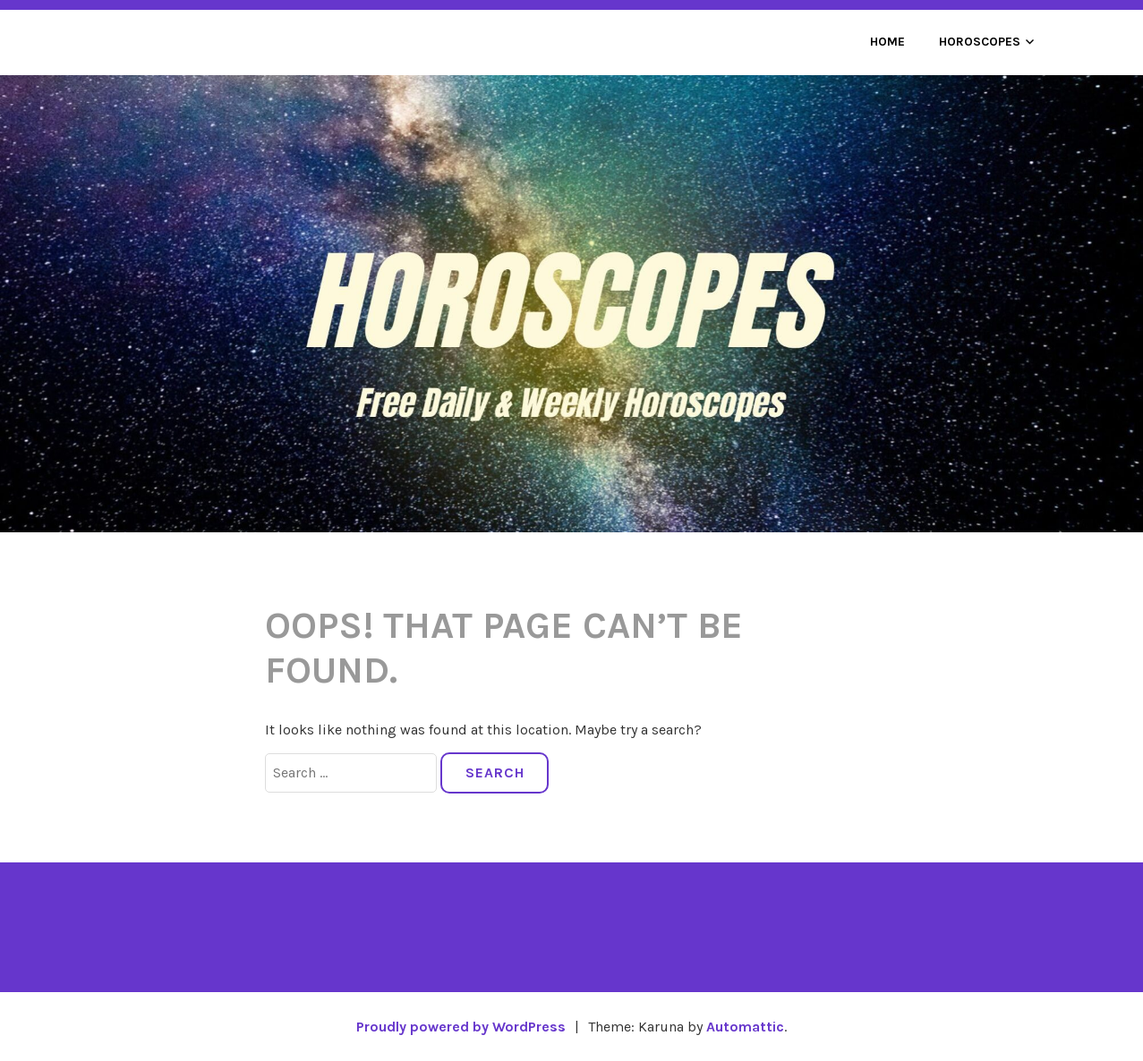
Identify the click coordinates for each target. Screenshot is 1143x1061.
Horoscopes (979, 41)
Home (887, 41)
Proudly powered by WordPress (461, 1026)
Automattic (745, 1026)
